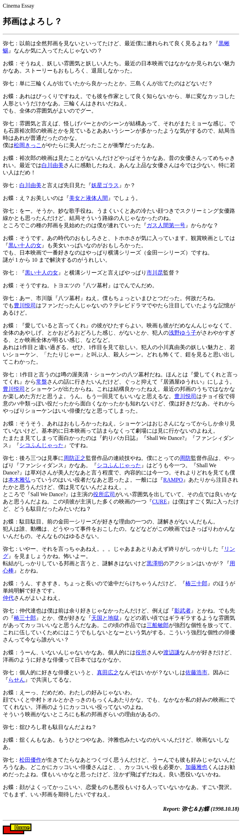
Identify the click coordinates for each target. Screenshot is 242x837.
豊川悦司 (25, 305)
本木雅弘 (19, 480)
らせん (16, 680)
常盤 (41, 382)
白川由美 (52, 165)
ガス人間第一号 (166, 225)
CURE (159, 501)
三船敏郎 (158, 625)
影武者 (182, 611)
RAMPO (173, 480)
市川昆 (155, 273)
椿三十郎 (196, 583)
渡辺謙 (171, 652)
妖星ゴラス (105, 185)
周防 (185, 458)
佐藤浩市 (196, 672)
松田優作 (30, 760)
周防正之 (75, 458)
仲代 (8, 598)
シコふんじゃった (41, 445)
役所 (141, 652)
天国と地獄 (105, 618)
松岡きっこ (27, 145)
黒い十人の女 (24, 245)
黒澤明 (155, 563)
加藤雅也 (196, 767)
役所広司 (104, 494)
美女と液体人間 (88, 198)
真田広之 (108, 672)
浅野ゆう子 (182, 333)
